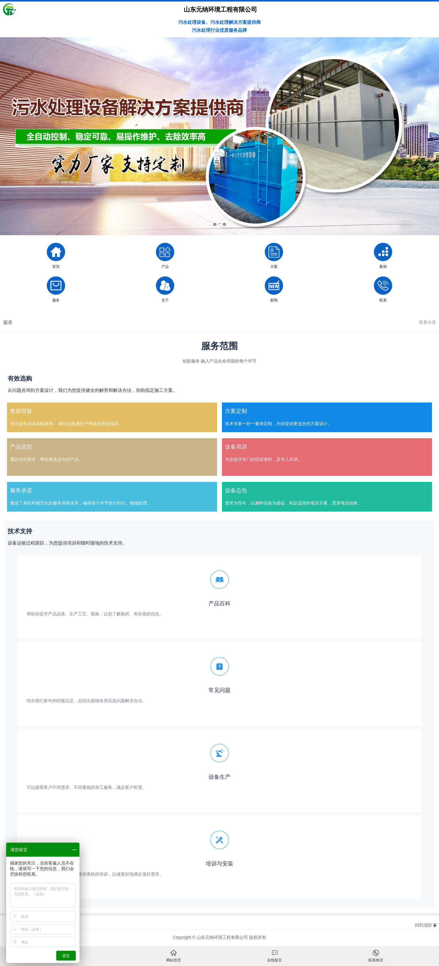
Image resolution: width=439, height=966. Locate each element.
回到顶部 (423, 925)
